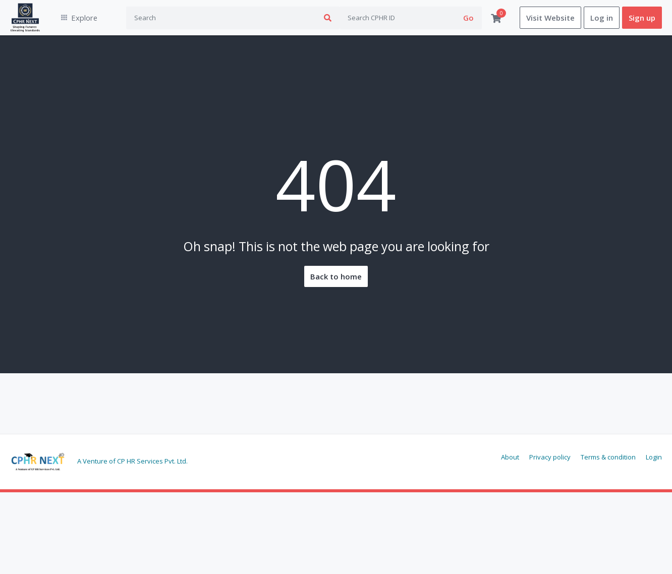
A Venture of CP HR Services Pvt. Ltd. (132, 461)
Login (654, 457)
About (510, 457)
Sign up (642, 18)
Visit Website (550, 18)
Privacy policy (550, 457)
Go (468, 18)
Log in (601, 18)
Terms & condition (608, 457)
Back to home (336, 276)
